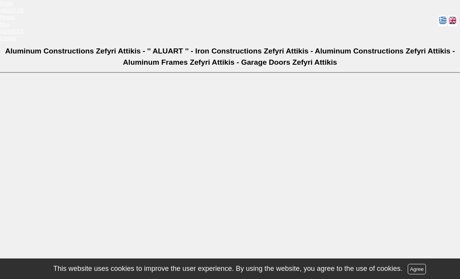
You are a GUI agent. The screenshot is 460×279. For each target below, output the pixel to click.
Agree (417, 269)
